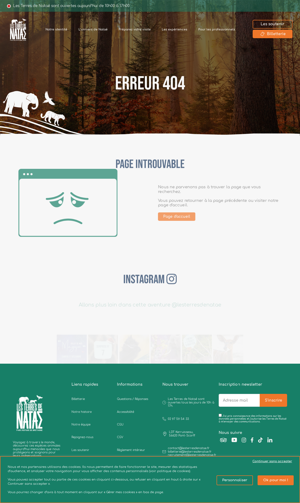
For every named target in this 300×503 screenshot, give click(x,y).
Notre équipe (80, 424)
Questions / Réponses (132, 399)
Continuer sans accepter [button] (272, 461)
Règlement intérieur (131, 450)
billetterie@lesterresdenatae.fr (190, 451)
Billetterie (272, 34)
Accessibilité (125, 412)
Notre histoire (81, 412)
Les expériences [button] (174, 29)
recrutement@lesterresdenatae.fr (192, 455)
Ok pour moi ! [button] (275, 480)
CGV (120, 437)
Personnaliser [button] (234, 480)
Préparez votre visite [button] (135, 29)
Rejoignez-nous (82, 437)
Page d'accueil (184, 217)
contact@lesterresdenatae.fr (189, 448)
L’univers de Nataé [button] (93, 29)
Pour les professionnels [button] (216, 29)
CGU (120, 424)
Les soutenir (272, 24)
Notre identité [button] (56, 29)
